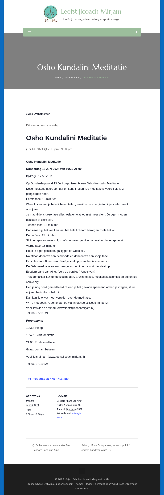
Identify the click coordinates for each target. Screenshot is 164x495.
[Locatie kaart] (104, 409)
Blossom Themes (73, 484)
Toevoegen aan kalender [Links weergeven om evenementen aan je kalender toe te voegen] (51, 379)
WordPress (117, 484)
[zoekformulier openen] (135, 32)
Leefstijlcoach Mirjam (91, 11)
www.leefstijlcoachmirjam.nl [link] (75, 308)
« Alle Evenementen (38, 114)
